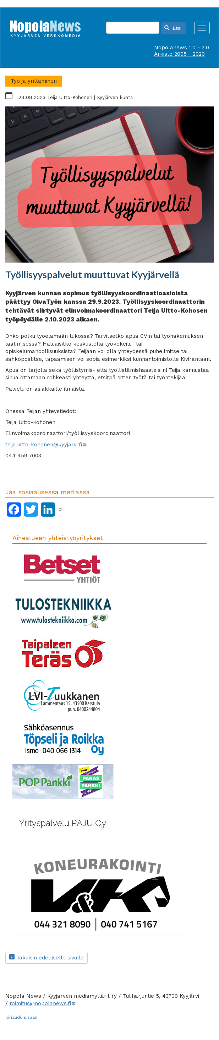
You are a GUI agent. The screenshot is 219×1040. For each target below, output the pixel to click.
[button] (109, 184)
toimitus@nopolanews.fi (43, 1003)
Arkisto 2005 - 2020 (179, 54)
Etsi (172, 28)
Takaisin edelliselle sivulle (46, 957)
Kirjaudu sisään (21, 1017)
